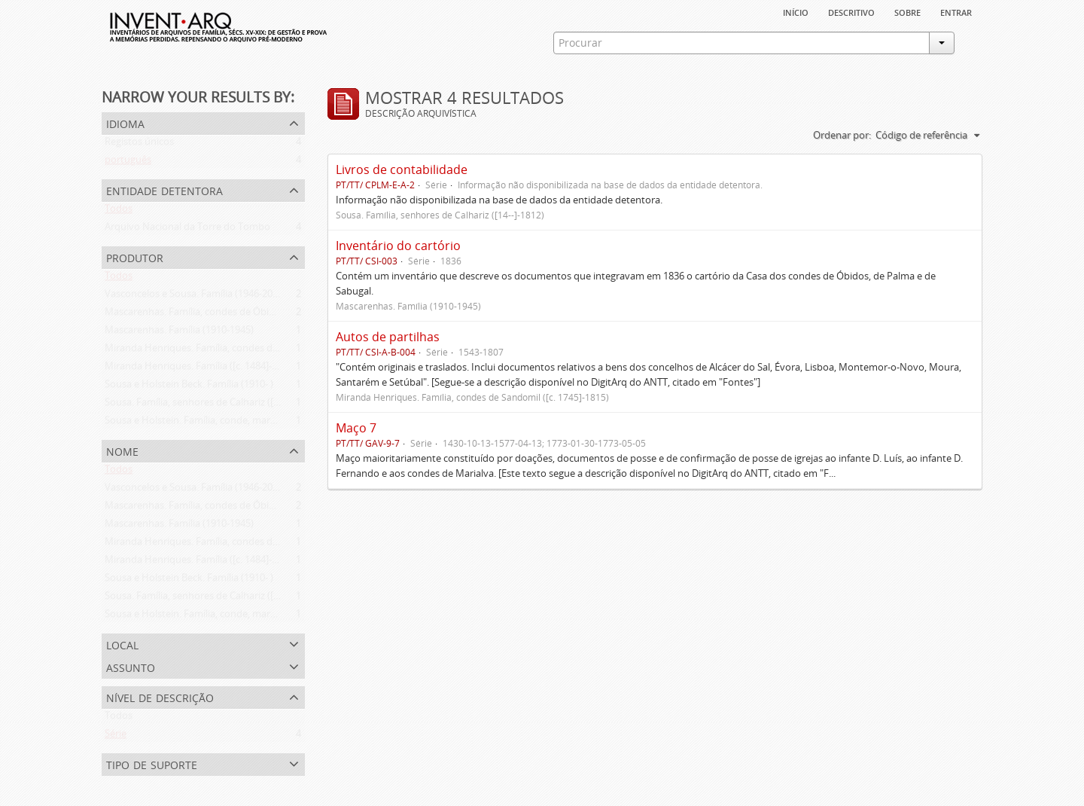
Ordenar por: (842, 135)
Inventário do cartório (398, 245)
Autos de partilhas (388, 336)
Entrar (956, 11)
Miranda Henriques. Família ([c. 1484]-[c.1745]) (207, 369)
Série (115, 736)
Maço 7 (356, 428)
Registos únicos (139, 144)
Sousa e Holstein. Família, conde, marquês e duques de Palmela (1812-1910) (272, 423)
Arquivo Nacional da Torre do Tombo (187, 230)
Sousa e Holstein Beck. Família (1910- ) (189, 387)
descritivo (851, 11)
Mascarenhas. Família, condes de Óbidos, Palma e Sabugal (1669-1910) (260, 315)
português (128, 162)
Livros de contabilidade (401, 169)
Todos (118, 211)
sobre (907, 11)
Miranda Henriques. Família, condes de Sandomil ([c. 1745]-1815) (248, 351)
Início (795, 11)
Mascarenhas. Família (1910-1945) (179, 333)
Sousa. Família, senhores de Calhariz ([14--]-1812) (212, 405)
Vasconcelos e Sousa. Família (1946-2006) (195, 297)
